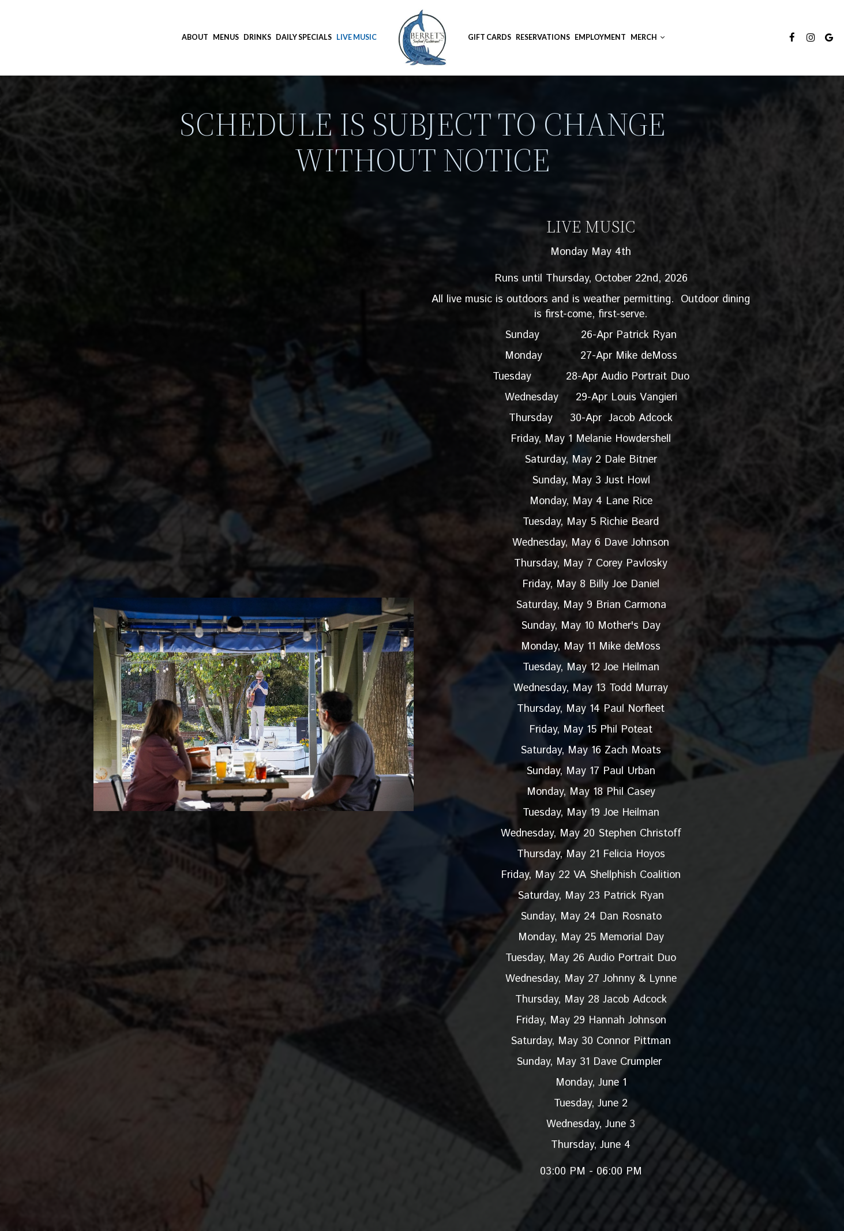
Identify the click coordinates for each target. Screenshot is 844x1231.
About (195, 37)
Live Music (356, 37)
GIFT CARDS (489, 37)
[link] (422, 37)
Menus (226, 37)
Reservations (543, 37)
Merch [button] (648, 37)
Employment (600, 37)
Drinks (257, 37)
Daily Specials (304, 37)
